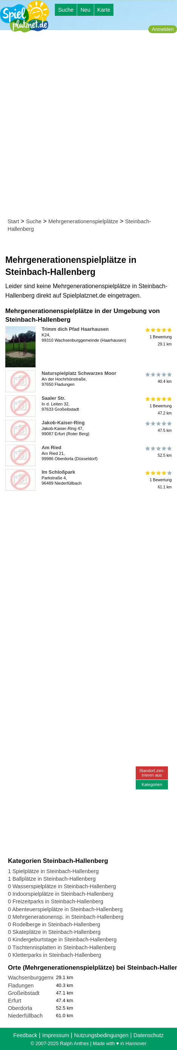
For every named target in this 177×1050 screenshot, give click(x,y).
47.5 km (158, 427)
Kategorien (151, 784)
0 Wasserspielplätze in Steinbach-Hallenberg (62, 886)
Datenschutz (149, 1035)
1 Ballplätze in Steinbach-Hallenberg (52, 879)
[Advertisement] (88, 125)
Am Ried (51, 447)
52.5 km (158, 451)
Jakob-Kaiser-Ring (63, 422)
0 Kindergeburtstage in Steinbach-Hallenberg (62, 939)
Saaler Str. (53, 398)
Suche (66, 10)
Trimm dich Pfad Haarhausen (75, 329)
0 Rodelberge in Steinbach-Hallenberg (54, 924)
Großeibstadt (23, 993)
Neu (85, 10)
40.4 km (158, 377)
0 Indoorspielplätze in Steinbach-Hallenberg (60, 894)
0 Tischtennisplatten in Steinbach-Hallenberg (62, 947)
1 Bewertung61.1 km (158, 480)
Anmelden (163, 29)
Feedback (25, 1035)
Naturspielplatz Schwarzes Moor (79, 373)
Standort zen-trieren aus (152, 772)
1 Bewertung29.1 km (158, 337)
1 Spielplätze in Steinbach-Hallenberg (53, 871)
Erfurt (14, 1001)
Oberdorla (20, 1008)
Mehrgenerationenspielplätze (83, 221)
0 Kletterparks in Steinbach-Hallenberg (54, 955)
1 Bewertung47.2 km (158, 406)
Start (13, 221)
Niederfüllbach (25, 1016)
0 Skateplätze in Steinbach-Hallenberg (54, 932)
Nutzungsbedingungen (101, 1035)
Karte (103, 10)
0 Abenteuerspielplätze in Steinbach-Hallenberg (65, 909)
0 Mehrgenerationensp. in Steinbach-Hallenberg (66, 917)
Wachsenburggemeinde (36, 978)
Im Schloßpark (58, 472)
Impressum (55, 1035)
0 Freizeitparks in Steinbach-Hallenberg (55, 901)
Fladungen (21, 985)
